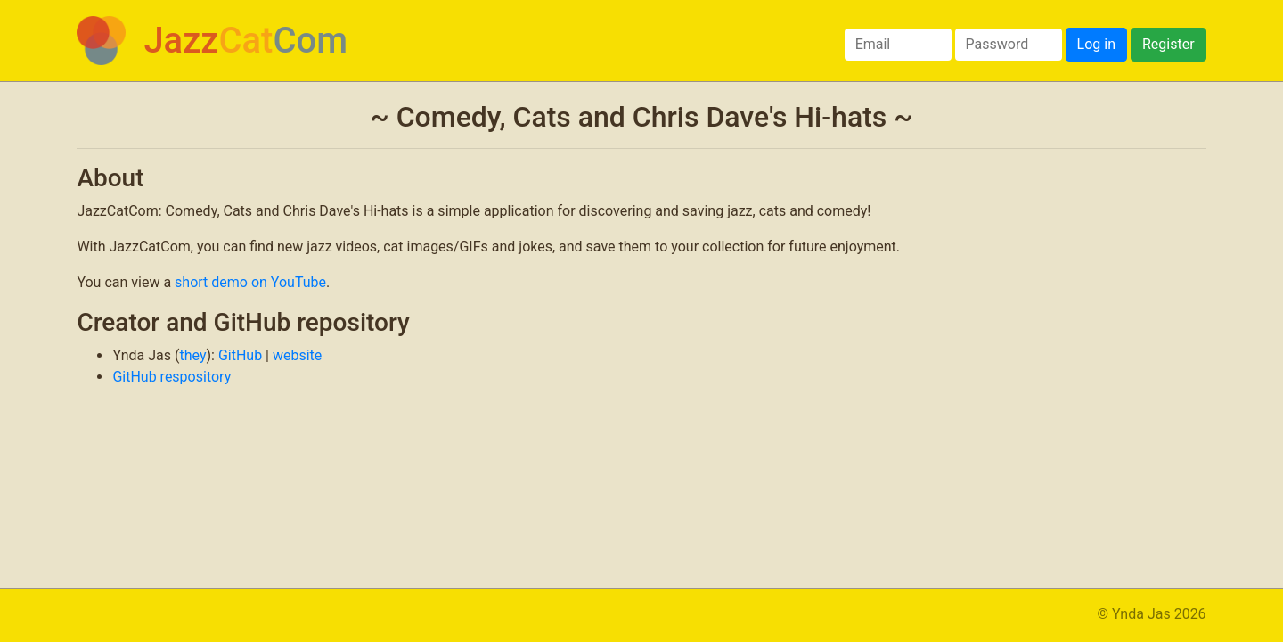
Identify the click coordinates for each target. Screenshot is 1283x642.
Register (1168, 44)
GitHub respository (171, 376)
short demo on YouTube (250, 282)
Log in (1096, 44)
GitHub (240, 355)
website (297, 355)
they (192, 355)
